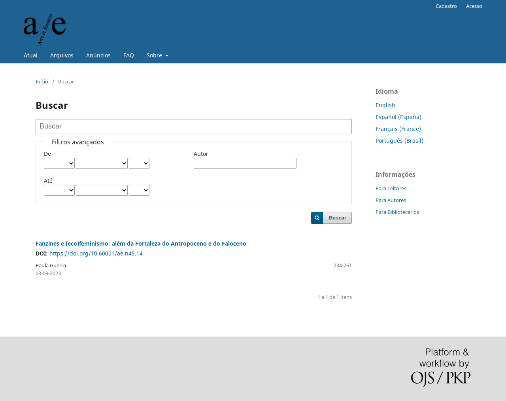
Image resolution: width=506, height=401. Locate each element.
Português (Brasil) (399, 140)
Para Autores (391, 200)
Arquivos (62, 55)
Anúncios (98, 55)
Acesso (474, 5)
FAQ (128, 55)
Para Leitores (391, 188)
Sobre (155, 55)
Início (42, 81)
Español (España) (398, 117)
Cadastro (446, 5)
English (385, 105)
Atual (31, 55)
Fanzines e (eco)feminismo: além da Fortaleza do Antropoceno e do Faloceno (141, 243)
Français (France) (398, 128)
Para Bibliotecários (397, 212)
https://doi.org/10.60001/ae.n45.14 (96, 253)
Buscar (337, 218)
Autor (201, 153)
